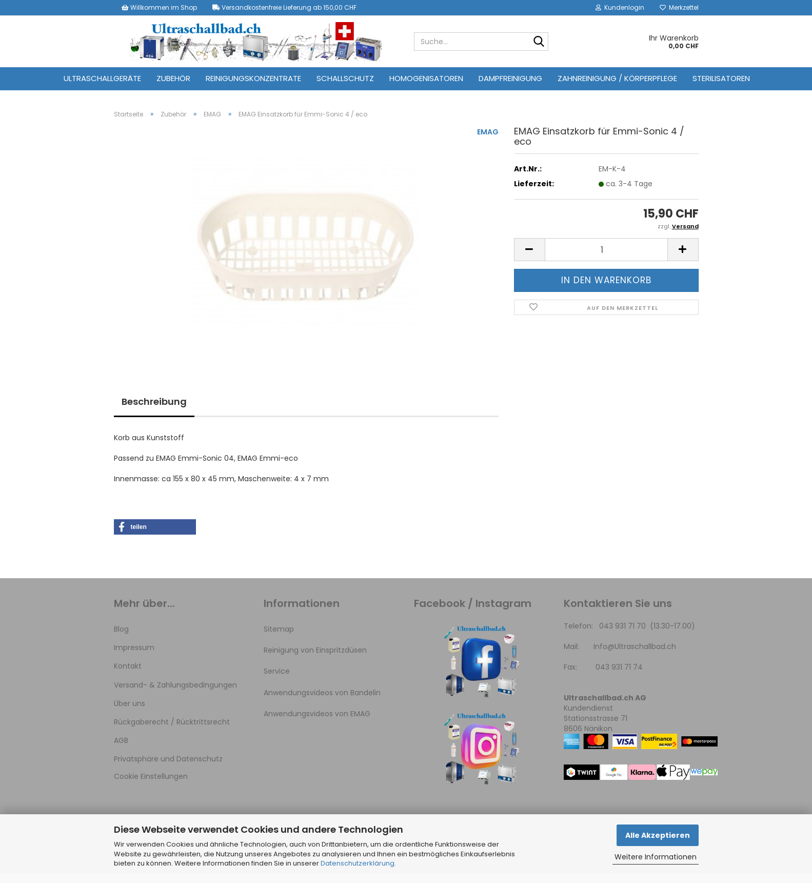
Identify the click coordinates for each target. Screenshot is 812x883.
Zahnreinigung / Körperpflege (617, 78)
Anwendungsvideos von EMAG (317, 723)
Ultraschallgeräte (102, 78)
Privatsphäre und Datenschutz (168, 768)
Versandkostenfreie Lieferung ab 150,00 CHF (284, 7)
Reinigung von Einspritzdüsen (315, 659)
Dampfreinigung (510, 78)
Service (277, 680)
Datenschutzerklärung (357, 863)
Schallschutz (345, 78)
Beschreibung (154, 410)
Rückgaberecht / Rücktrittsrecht (172, 731)
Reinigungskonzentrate (253, 78)
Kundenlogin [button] (620, 7)
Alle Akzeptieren (657, 835)
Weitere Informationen (656, 857)
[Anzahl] (606, 258)
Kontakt (128, 675)
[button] (529, 258)
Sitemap (279, 638)
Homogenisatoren (426, 78)
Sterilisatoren (721, 78)
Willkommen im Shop (159, 7)
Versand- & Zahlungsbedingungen (175, 694)
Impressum (134, 657)
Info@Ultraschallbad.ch (634, 656)
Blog (121, 638)
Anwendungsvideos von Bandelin (322, 702)
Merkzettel (679, 7)
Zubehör (173, 78)
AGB (121, 749)
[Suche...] (538, 42)
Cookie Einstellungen (151, 786)
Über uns (129, 713)
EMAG (488, 141)
